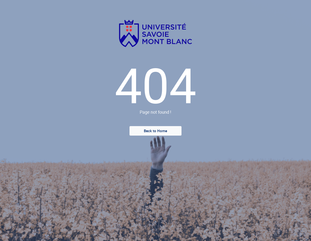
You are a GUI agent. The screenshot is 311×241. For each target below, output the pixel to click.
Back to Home (155, 130)
